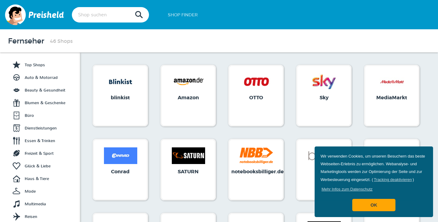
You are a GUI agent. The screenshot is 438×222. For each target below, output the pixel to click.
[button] (347, 189)
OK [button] (373, 205)
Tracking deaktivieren (393, 179)
